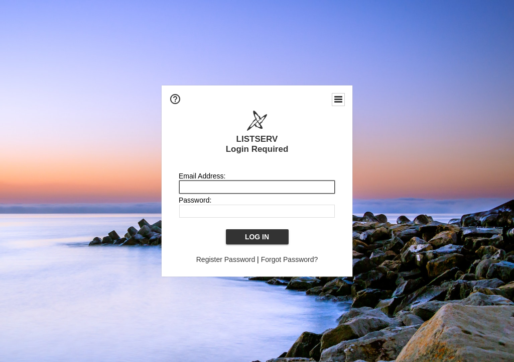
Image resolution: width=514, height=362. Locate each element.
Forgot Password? (289, 259)
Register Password (225, 259)
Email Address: (202, 176)
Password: (195, 200)
